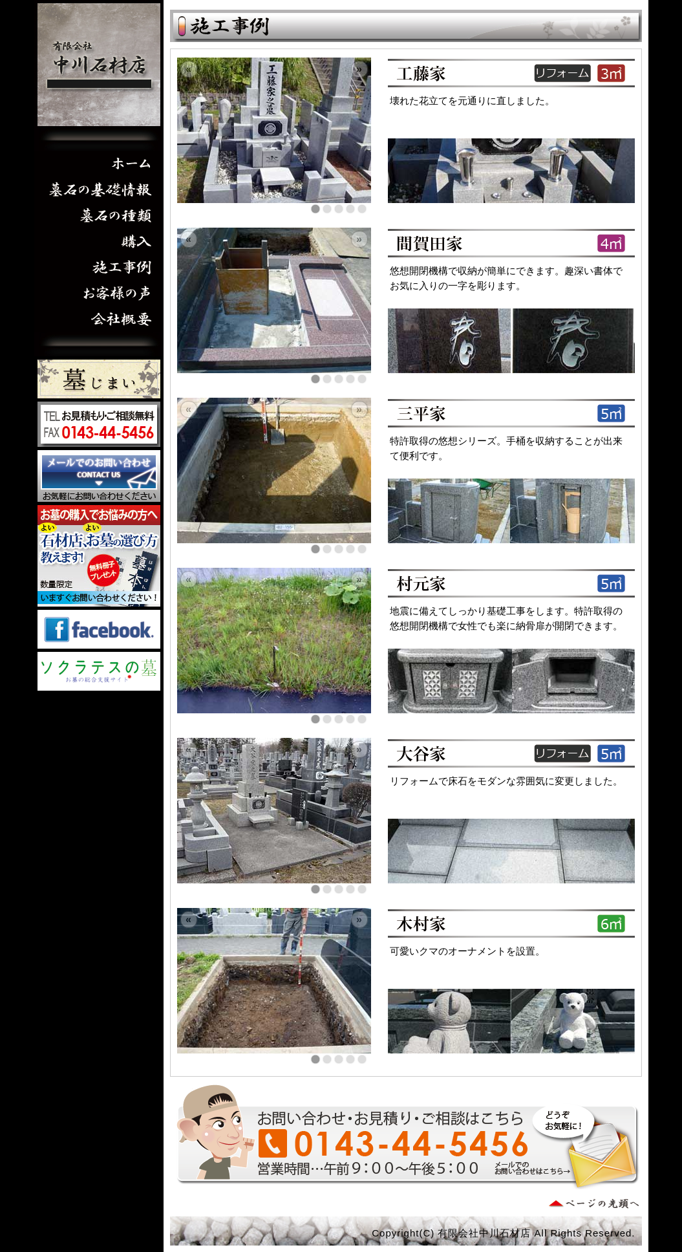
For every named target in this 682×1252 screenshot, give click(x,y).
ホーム (99, 164)
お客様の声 (99, 293)
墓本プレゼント (98, 556)
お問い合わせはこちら (98, 476)
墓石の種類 (99, 215)
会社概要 (99, 319)
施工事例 (99, 267)
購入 (99, 241)
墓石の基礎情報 (99, 189)
